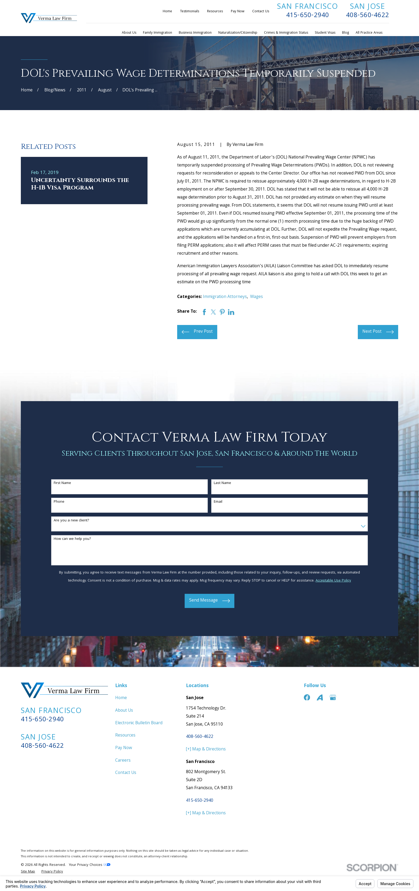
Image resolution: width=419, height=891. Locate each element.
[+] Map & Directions (206, 749)
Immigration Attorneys (225, 297)
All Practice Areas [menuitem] (369, 33)
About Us (124, 710)
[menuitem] (28, 872)
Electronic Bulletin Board (138, 723)
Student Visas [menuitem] (325, 33)
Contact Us (260, 11)
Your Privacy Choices (89, 865)
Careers (123, 760)
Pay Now (237, 11)
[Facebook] (307, 697)
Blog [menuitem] (345, 33)
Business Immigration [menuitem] (195, 33)
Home (167, 11)
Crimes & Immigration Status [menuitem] (286, 33)
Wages (256, 297)
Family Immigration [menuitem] (157, 33)
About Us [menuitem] (129, 33)
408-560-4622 (367, 15)
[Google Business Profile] (333, 697)
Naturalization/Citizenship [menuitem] (237, 33)
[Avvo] (320, 697)
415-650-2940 (307, 15)
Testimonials (189, 11)
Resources (215, 11)
